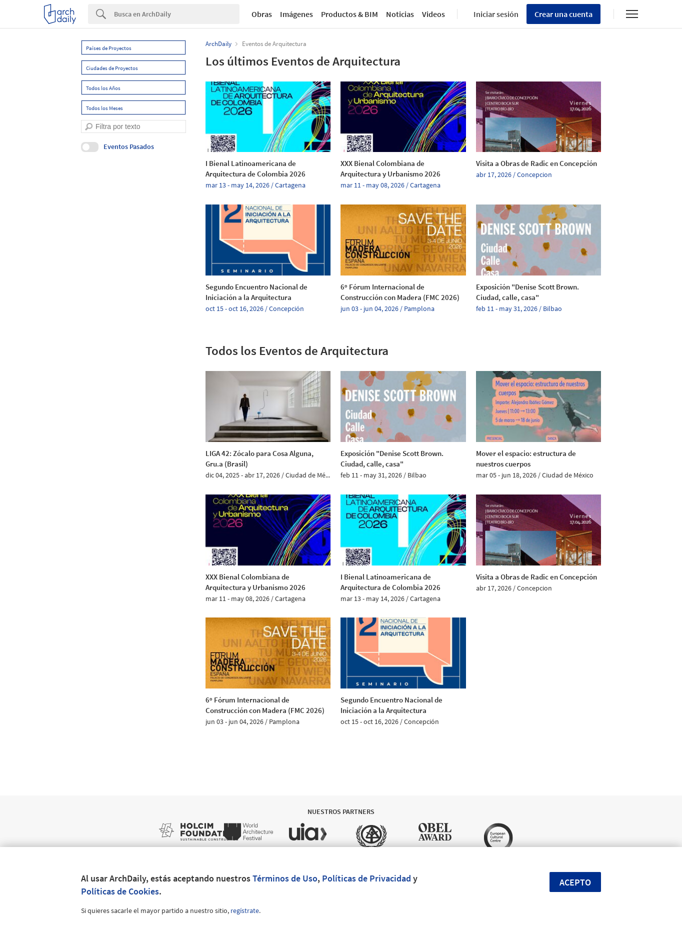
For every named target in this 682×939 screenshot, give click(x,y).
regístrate (244, 910)
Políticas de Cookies (120, 891)
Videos (433, 14)
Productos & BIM (349, 14)
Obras (262, 14)
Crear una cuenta (563, 14)
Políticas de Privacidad (366, 878)
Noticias (400, 14)
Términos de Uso (285, 878)
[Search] (177, 14)
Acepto (575, 882)
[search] (88, 126)
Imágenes (296, 14)
